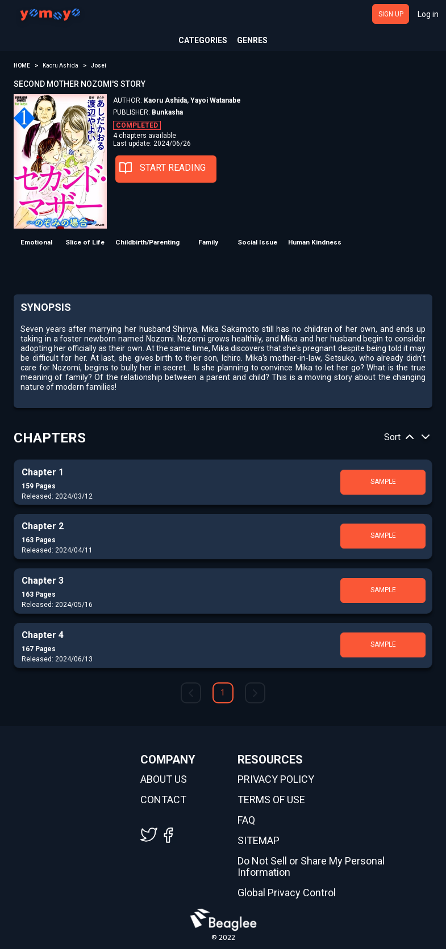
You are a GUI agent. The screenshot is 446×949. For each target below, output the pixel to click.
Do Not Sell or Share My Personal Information (311, 866)
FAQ (246, 820)
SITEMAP (258, 840)
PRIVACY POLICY (275, 779)
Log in (428, 14)
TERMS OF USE (271, 799)
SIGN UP (390, 14)
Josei (98, 65)
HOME (22, 65)
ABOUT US (163, 779)
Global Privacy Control (286, 893)
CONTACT (163, 799)
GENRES (252, 40)
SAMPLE (383, 482)
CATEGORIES (202, 40)
